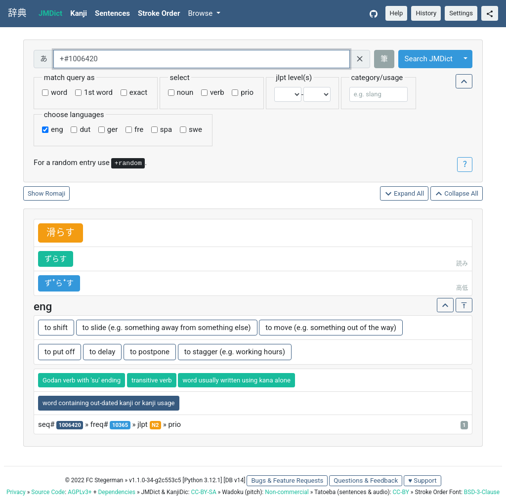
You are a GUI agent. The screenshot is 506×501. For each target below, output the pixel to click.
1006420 (70, 425)
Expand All (404, 194)
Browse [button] (201, 13)
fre (138, 129)
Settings (461, 13)
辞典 (17, 13)
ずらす (55, 258)
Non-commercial (286, 492)
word (59, 92)
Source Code (48, 492)
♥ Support (422, 480)
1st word (98, 92)
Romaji (55, 193)
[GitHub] (373, 13)
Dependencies (116, 492)
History (426, 13)
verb (217, 92)
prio (247, 92)
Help (396, 13)
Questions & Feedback (366, 480)
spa (166, 129)
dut (85, 129)
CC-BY (401, 492)
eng (57, 129)
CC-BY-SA (203, 492)
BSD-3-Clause (482, 492)
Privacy (16, 492)
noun (185, 92)
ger (112, 129)
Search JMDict (429, 58)
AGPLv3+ (80, 492)
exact (138, 92)
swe (195, 129)
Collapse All (456, 194)
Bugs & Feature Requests (287, 480)
